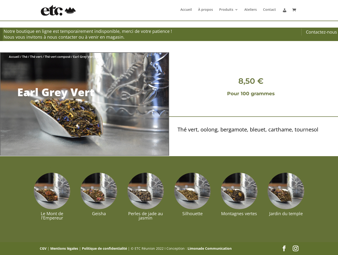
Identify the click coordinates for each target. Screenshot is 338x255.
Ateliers (250, 10)
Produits (226, 10)
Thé (24, 56)
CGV (43, 248)
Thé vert (36, 56)
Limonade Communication (210, 248)
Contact (269, 10)
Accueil (186, 10)
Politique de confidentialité (104, 248)
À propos (205, 10)
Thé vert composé (57, 56)
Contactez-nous (321, 32)
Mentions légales (64, 248)
